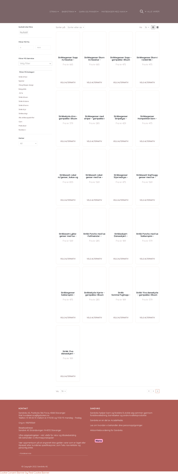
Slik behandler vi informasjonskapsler (36, 437)
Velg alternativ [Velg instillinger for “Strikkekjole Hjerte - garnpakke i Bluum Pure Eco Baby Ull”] (94, 317)
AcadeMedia (117, 420)
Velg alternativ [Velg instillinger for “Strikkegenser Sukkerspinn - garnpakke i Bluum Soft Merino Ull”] (68, 317)
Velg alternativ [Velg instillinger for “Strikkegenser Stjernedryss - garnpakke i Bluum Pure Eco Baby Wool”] (121, 200)
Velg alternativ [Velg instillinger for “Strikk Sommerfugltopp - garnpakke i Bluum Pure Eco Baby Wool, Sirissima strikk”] (121, 317)
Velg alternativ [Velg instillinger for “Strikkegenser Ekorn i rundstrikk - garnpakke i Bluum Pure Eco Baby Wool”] (147, 82)
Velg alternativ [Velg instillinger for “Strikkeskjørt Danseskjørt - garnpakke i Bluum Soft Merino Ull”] (121, 259)
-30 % (21, 93)
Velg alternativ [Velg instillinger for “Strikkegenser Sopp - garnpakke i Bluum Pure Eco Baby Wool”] (121, 82)
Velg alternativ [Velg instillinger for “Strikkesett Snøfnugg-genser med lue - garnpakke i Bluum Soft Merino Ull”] (147, 200)
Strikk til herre (23, 105)
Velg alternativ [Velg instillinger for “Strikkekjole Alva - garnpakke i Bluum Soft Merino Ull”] (68, 141)
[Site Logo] (27, 11)
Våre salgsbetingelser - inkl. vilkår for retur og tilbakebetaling (47, 435)
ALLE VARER (153, 11)
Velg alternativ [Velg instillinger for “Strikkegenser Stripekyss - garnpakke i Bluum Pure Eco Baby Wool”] (121, 141)
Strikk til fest (23, 77)
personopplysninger (132, 425)
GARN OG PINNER (88, 11)
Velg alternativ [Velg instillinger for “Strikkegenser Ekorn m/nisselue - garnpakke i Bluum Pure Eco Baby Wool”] (94, 82)
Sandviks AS (42, 466)
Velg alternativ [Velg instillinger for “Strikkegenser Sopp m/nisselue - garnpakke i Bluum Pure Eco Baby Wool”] (68, 82)
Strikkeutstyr (23, 113)
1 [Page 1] (153, 391)
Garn (20, 122)
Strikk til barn (23, 97)
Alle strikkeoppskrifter (26, 117)
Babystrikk (22, 89)
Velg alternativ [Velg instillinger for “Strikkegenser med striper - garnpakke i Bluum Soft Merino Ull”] (94, 141)
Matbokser (23, 126)
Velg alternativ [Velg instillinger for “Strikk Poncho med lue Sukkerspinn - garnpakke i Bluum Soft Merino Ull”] (147, 259)
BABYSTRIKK (68, 11)
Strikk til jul (22, 109)
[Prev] (149, 391)
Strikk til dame (24, 101)
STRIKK (53, 11)
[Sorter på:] (76, 27)
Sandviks (94, 413)
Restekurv (22, 130)
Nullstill (24, 32)
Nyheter (21, 81)
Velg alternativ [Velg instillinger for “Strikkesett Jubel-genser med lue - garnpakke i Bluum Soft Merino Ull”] (94, 200)
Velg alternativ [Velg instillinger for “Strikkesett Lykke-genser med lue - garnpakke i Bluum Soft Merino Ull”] (68, 259)
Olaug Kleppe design (26, 85)
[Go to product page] (68, 43)
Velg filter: (25, 63)
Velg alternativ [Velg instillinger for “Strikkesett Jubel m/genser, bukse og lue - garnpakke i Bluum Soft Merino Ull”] (68, 200)
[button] (142, 11)
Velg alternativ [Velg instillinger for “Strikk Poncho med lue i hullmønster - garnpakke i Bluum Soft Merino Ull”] (94, 259)
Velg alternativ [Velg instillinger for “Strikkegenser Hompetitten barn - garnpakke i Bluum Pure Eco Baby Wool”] (147, 141)
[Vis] (147, 27)
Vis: (140, 27)
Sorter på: (60, 27)
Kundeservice (25, 453)
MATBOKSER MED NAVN (113, 11)
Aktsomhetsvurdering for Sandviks (106, 430)
